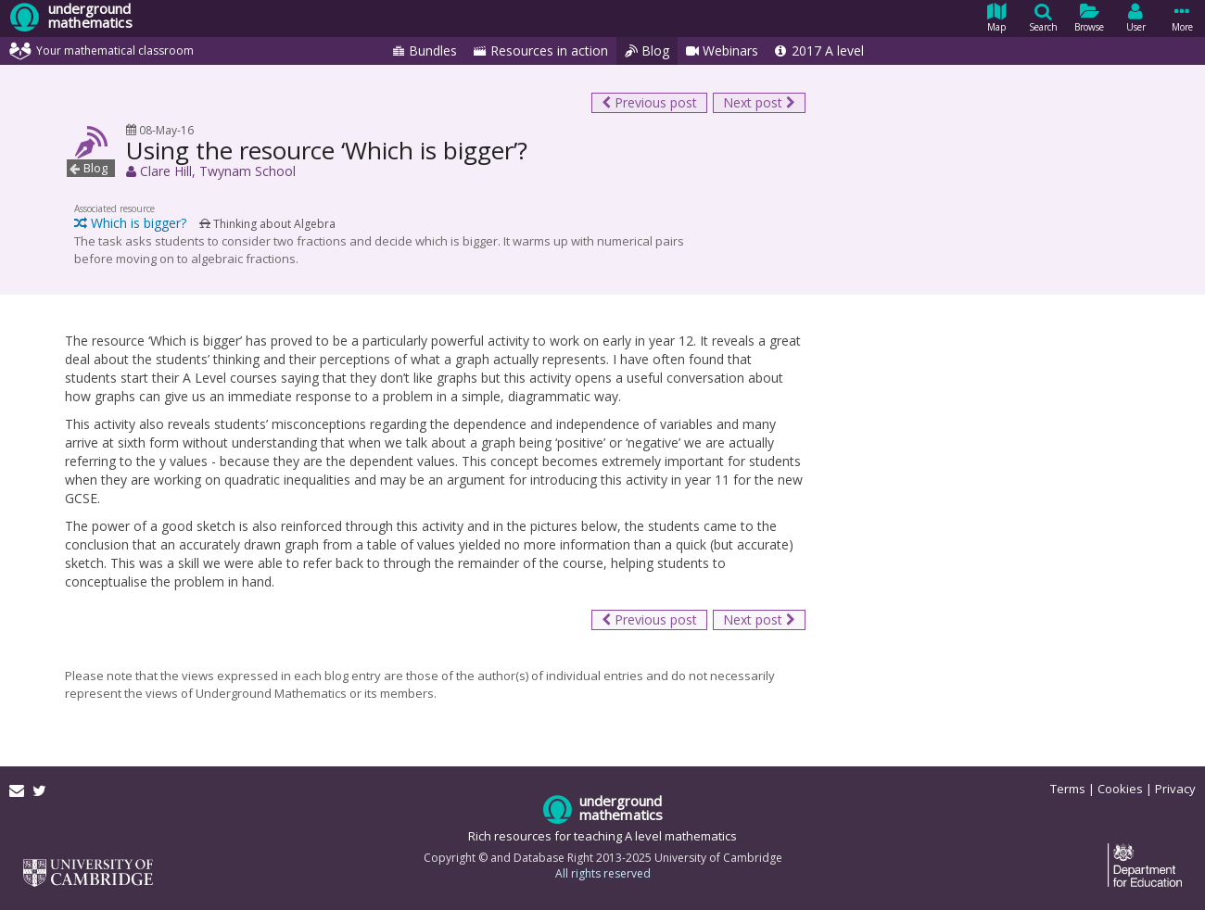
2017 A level (819, 51)
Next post (759, 103)
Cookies (1120, 788)
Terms (1067, 788)
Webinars (722, 51)
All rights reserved (603, 873)
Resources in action (541, 51)
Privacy (1175, 788)
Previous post (649, 103)
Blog (647, 51)
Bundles (424, 51)
